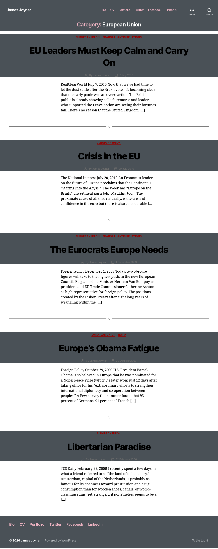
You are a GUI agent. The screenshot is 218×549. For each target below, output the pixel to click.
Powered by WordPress (61, 542)
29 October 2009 (126, 362)
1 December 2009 (126, 263)
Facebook (154, 10)
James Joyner (19, 10)
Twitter (139, 10)
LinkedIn (171, 10)
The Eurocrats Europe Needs (109, 249)
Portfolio (124, 10)
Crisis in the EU (108, 156)
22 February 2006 (126, 460)
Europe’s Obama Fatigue (109, 348)
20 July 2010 (126, 169)
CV (112, 10)
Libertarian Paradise (109, 447)
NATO (123, 335)
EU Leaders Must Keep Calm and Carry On (109, 56)
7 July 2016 (126, 75)
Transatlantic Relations (123, 37)
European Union (88, 37)
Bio (104, 10)
